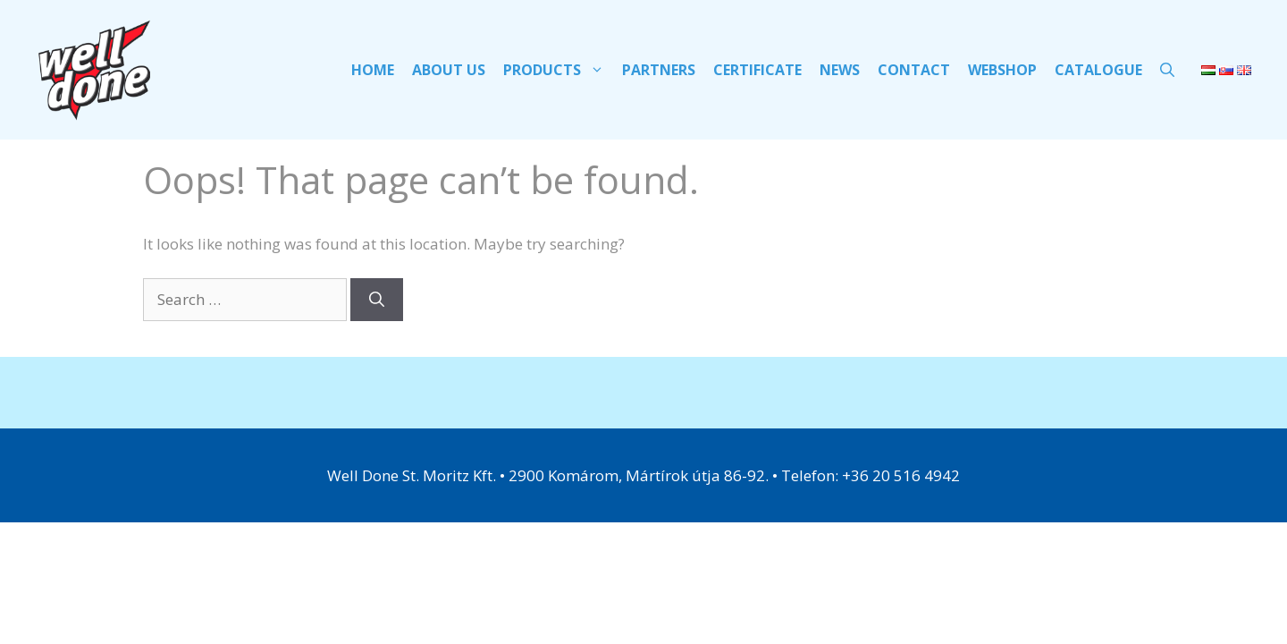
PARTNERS (658, 70)
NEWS (840, 70)
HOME (372, 70)
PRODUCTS (558, 70)
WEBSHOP (1002, 70)
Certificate (757, 70)
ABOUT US (448, 70)
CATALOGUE (1098, 70)
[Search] (376, 299)
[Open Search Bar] (1167, 70)
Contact (914, 70)
